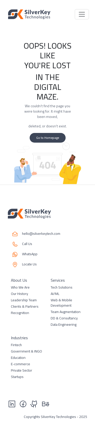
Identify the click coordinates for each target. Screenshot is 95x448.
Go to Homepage (47, 138)
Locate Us (29, 264)
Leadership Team (24, 300)
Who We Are (20, 287)
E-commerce (20, 364)
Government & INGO (26, 351)
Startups (17, 376)
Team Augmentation (66, 311)
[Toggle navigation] (82, 14)
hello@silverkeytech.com (41, 234)
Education (18, 357)
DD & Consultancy (64, 318)
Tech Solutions (61, 287)
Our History (19, 293)
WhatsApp (29, 254)
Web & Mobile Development (61, 303)
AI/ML (55, 293)
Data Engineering (64, 324)
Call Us (27, 244)
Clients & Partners (25, 306)
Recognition (20, 312)
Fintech (16, 345)
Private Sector (21, 370)
